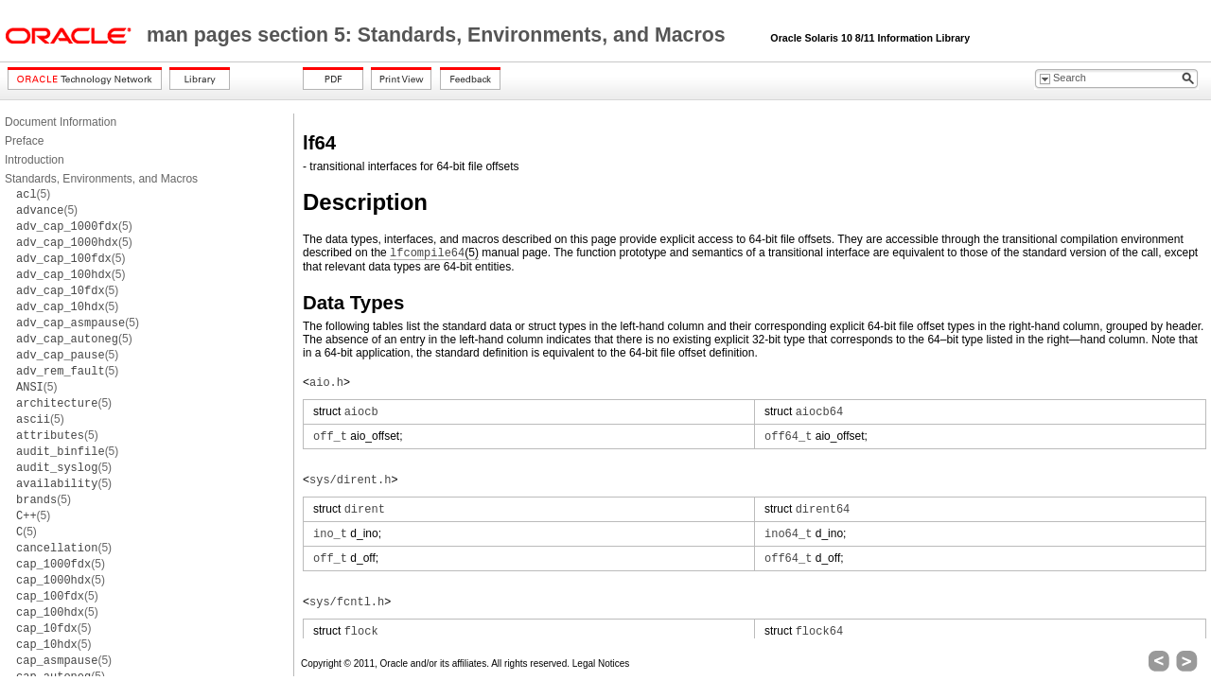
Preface (24, 141)
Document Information (60, 122)
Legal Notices (601, 663)
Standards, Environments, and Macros (101, 178)
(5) (33, 194)
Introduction (34, 159)
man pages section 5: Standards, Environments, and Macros (439, 35)
